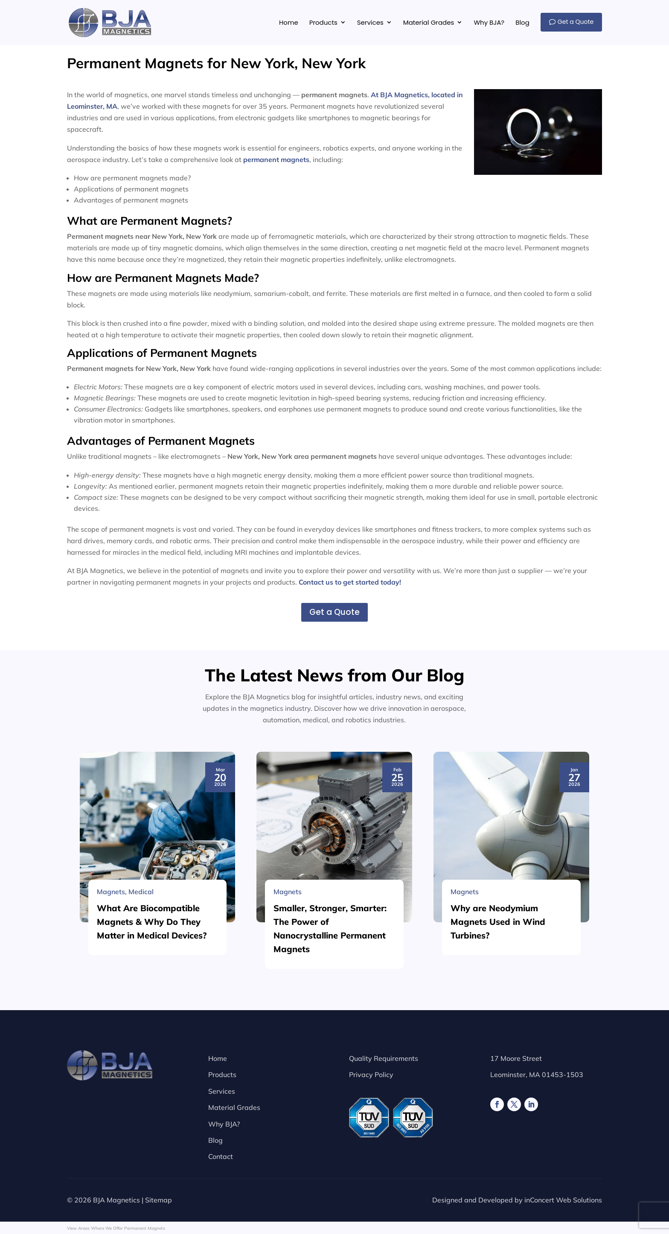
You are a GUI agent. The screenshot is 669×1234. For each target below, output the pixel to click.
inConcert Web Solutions (563, 1200)
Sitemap (158, 1200)
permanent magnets (276, 159)
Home (217, 1058)
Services (221, 1091)
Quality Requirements (383, 1058)
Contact (220, 1156)
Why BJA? (224, 1124)
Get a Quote (334, 612)
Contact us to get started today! (350, 582)
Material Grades (234, 1107)
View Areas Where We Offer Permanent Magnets (116, 1228)
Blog (215, 1140)
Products (222, 1074)
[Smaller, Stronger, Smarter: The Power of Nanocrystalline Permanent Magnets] (334, 1070)
